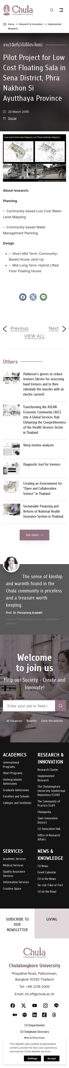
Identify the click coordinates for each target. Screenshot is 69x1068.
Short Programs (12, 773)
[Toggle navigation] (61, 10)
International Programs (11, 765)
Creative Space (12, 889)
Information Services (16, 882)
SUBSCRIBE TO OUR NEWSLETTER (17, 924)
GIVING (51, 919)
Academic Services (14, 859)
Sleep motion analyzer (38, 445)
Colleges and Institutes (17, 803)
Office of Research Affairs (49, 837)
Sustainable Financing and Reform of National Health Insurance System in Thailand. (43, 511)
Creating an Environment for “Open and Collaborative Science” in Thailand (42, 488)
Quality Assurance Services (14, 874)
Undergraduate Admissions (12, 782)
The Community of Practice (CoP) (49, 803)
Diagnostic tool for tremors (42, 464)
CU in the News (47, 879)
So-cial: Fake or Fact (50, 885)
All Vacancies (14, 721)
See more (34, 535)
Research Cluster (48, 770)
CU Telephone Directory (34, 1032)
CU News (43, 866)
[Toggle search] (51, 10)
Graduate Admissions (16, 790)
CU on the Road (47, 892)
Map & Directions (34, 1038)
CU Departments (34, 1025)
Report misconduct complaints (34, 1045)
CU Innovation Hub (49, 829)
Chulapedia (44, 812)
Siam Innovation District (48, 820)
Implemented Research (46, 778)
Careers (34, 1051)
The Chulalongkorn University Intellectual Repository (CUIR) (51, 791)
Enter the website (52, 721)
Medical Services (13, 865)
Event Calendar (47, 872)
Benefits (32, 721)
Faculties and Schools (16, 796)
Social (12, 118)
